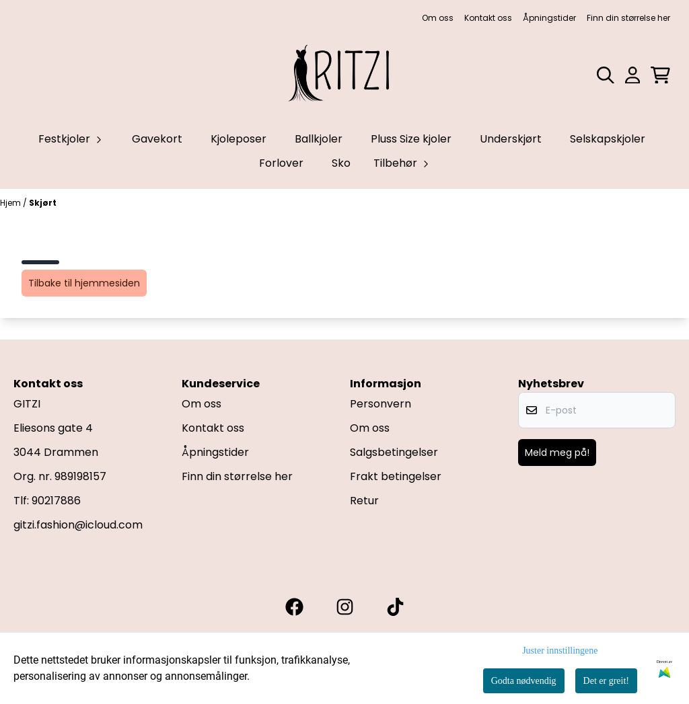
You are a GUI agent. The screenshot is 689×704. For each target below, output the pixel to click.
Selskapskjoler (607, 139)
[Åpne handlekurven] (660, 75)
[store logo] (344, 75)
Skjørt (43, 202)
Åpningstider (549, 18)
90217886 (56, 500)
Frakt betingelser (395, 476)
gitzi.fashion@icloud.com (78, 525)
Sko (341, 163)
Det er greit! (606, 681)
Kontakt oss (488, 18)
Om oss (438, 18)
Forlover (281, 163)
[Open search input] (605, 75)
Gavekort (157, 139)
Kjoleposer (238, 139)
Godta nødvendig (523, 681)
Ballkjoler (318, 139)
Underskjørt (511, 139)
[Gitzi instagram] (344, 606)
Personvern (380, 404)
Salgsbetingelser (394, 452)
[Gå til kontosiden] (632, 75)
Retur (364, 500)
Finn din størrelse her (628, 18)
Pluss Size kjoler (411, 139)
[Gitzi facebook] (294, 606)
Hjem (11, 202)
